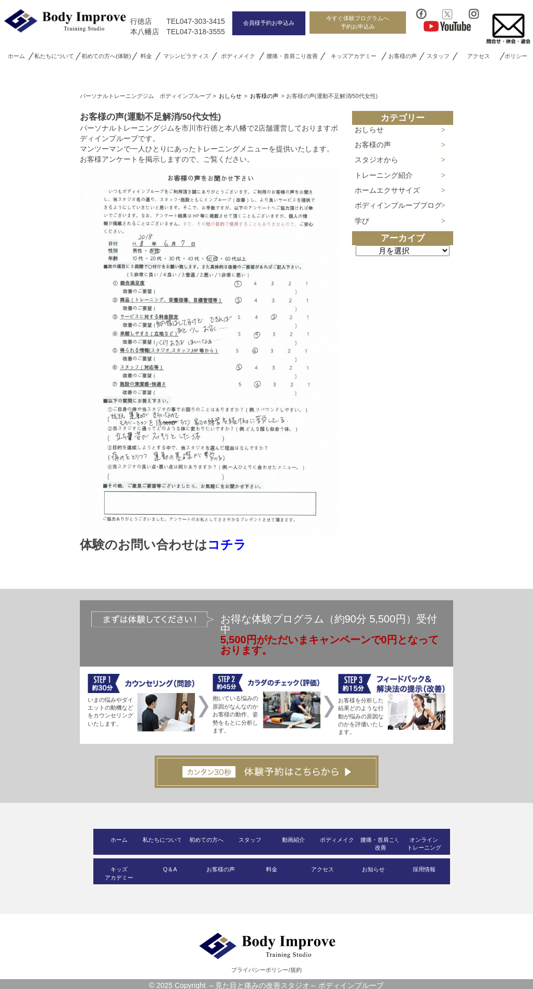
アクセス (478, 56)
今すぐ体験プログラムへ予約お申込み (357, 22)
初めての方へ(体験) (106, 56)
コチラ (226, 545)
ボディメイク (238, 56)
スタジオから (376, 160)
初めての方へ (206, 840)
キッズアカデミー (353, 56)
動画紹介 (293, 840)
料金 (146, 56)
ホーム (16, 56)
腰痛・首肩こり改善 (292, 56)
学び (362, 221)
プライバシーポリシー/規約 (266, 970)
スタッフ (438, 56)
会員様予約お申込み (268, 23)
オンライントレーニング (424, 844)
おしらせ (369, 129)
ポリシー (516, 56)
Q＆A (170, 869)
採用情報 (424, 869)
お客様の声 (403, 56)
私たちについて (54, 56)
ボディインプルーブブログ (398, 205)
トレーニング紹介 (384, 175)
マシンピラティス (186, 56)
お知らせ (373, 869)
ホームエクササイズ (387, 190)
